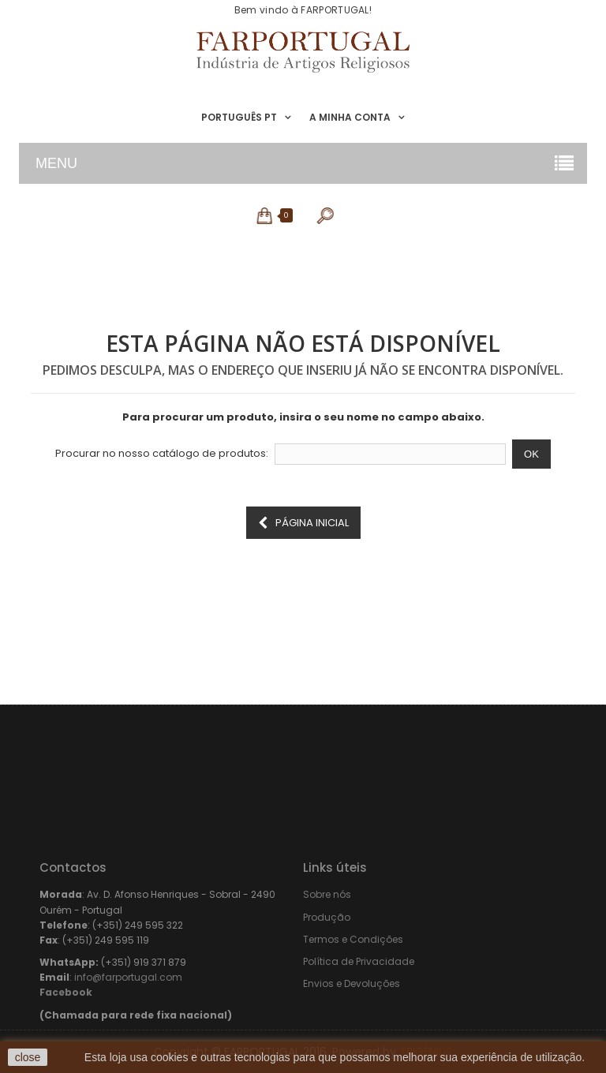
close (28, 1057)
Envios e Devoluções (351, 983)
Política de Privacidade (358, 961)
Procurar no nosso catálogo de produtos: (161, 454)
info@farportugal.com (128, 977)
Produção (326, 917)
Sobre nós (327, 894)
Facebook (65, 992)
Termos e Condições (353, 939)
